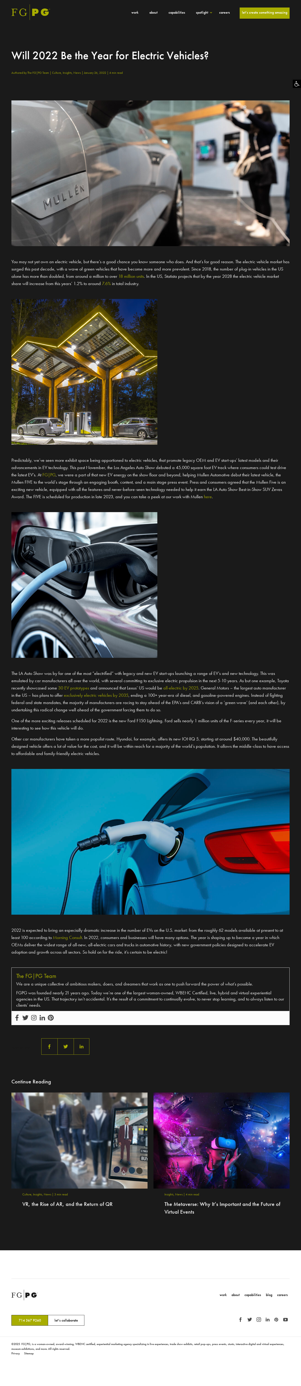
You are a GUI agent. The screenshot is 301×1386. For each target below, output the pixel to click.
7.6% (106, 283)
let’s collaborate (66, 1320)
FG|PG (49, 475)
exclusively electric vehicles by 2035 (96, 695)
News (77, 73)
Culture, (57, 73)
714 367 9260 (30, 1320)
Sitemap (29, 1353)
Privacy (15, 1353)
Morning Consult (67, 937)
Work (134, 12)
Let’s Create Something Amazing (264, 12)
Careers (224, 12)
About (153, 12)
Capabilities (177, 12)
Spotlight (202, 12)
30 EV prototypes (73, 688)
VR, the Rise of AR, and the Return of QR (67, 1203)
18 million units (131, 276)
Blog (269, 1294)
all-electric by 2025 (180, 688)
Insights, (68, 73)
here (208, 497)
